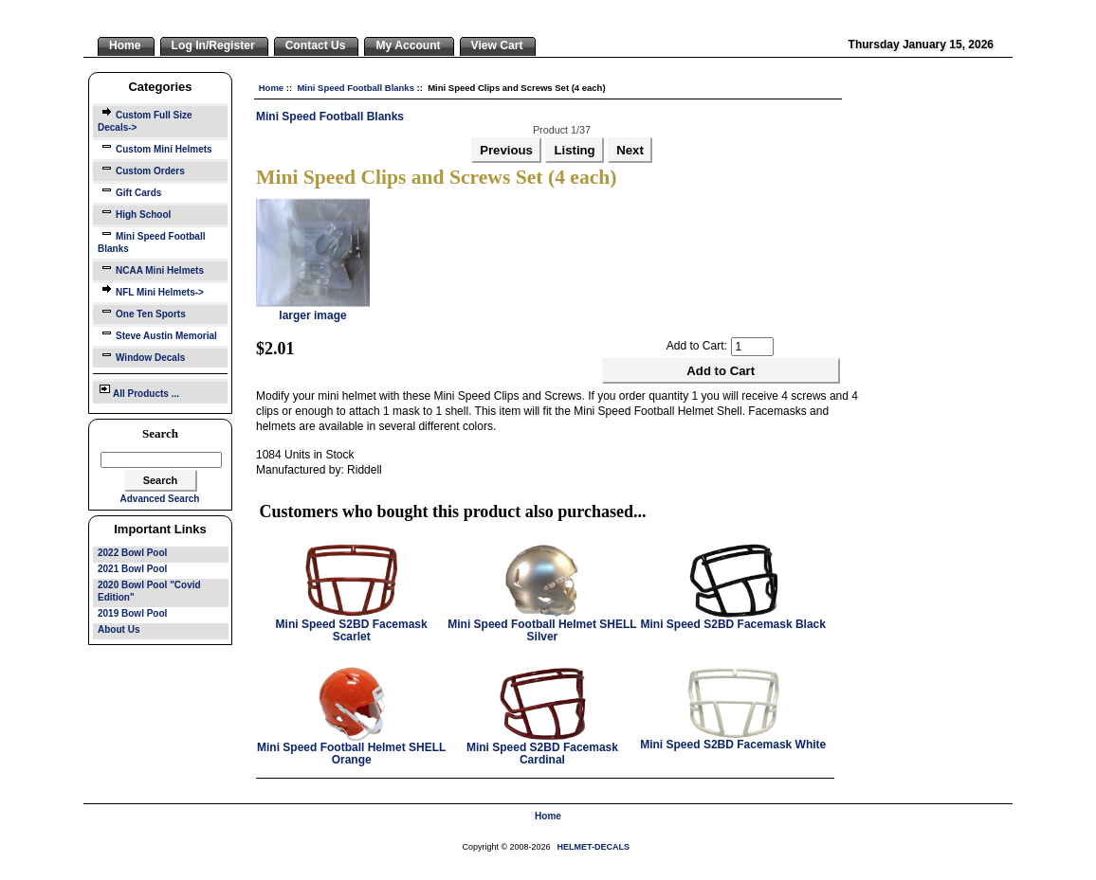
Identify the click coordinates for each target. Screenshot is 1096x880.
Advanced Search (160, 499)
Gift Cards (129, 191)
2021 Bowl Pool (132, 569)
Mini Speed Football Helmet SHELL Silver (542, 630)
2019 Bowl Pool (132, 613)
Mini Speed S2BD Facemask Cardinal (542, 753)
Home (271, 87)
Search (160, 433)
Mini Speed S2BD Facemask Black (733, 624)
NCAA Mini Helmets (151, 268)
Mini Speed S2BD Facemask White (733, 744)
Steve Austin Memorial (157, 334)
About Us (118, 629)
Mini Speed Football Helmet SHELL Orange (351, 753)
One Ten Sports (142, 312)
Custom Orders (141, 169)
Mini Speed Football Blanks (355, 87)
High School (134, 213)
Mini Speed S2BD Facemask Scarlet (352, 630)
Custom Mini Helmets (155, 147)
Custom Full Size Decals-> (145, 119)
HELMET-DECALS (593, 847)
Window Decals (141, 356)
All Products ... (138, 390)
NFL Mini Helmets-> (151, 290)
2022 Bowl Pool (132, 553)
